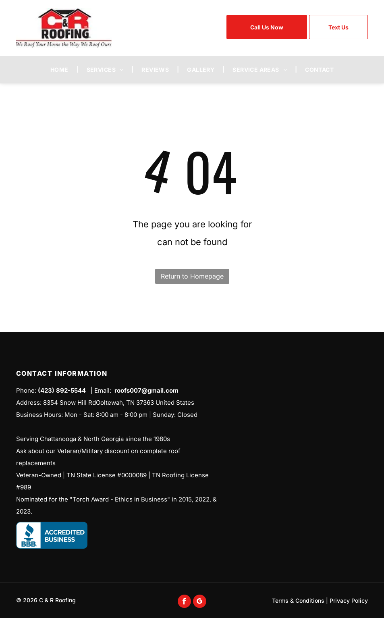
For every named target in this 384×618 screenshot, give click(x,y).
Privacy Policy (349, 600)
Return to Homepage (192, 276)
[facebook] (184, 602)
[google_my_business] (199, 602)
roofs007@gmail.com (146, 390)
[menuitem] (60, 69)
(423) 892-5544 (62, 390)
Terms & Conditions (298, 600)
